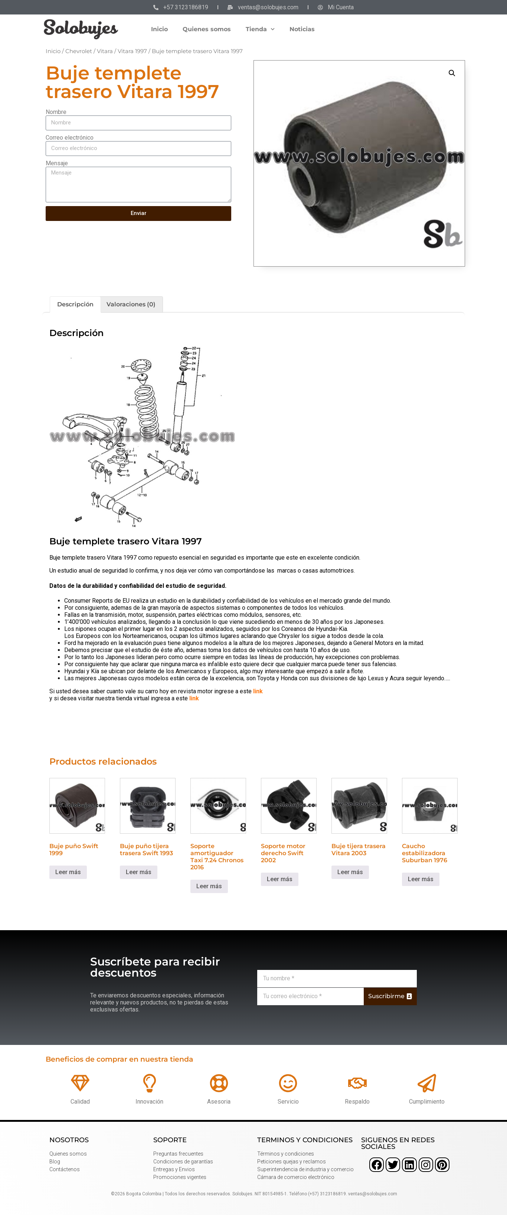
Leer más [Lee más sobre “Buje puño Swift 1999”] (68, 872)
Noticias (302, 29)
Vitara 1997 (132, 51)
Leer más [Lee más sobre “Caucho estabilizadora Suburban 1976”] (421, 879)
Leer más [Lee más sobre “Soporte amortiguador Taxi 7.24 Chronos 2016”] (209, 886)
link (258, 691)
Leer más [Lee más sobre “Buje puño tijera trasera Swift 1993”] (138, 872)
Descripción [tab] (75, 304)
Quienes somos (207, 29)
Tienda (260, 29)
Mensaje (57, 163)
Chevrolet (78, 51)
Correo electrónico (70, 137)
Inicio (159, 29)
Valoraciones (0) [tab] (131, 304)
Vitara (105, 51)
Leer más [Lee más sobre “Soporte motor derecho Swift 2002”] (279, 879)
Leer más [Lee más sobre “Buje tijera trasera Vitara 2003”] (350, 872)
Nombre (56, 111)
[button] (452, 73)
